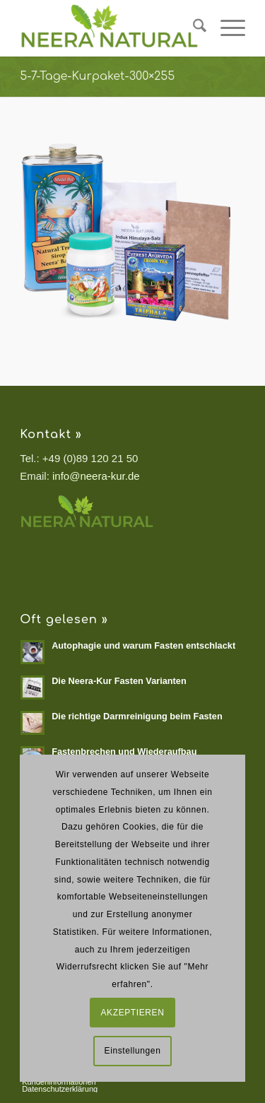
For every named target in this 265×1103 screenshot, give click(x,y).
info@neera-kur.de (96, 476)
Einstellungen (133, 1051)
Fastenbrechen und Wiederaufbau (124, 751)
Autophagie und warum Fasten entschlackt (143, 645)
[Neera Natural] (110, 28)
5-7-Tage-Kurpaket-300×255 (97, 76)
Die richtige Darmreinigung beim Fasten (137, 716)
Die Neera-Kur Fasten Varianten (119, 681)
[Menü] (225, 28)
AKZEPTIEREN (133, 1013)
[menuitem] (192, 28)
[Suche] (192, 28)
